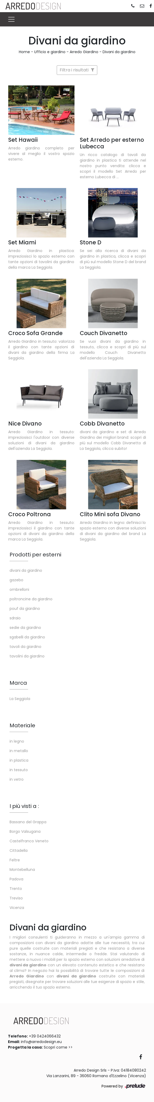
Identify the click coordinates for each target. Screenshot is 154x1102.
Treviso (16, 898)
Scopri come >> (58, 1047)
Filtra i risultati (77, 70)
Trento (16, 888)
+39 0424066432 (45, 1036)
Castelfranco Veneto (29, 841)
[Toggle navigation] (11, 19)
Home (24, 51)
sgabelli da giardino (27, 637)
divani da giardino (26, 570)
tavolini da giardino (27, 656)
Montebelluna (22, 869)
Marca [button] (18, 683)
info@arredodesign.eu (41, 1041)
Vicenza (17, 907)
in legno (17, 741)
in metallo (19, 750)
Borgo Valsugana (25, 831)
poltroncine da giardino (31, 599)
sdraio (15, 618)
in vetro (17, 779)
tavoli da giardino (25, 646)
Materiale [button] (22, 725)
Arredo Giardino (84, 51)
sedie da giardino (25, 627)
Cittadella (19, 850)
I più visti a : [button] (24, 806)
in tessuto (19, 769)
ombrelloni (19, 589)
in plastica (19, 760)
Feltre (15, 860)
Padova (16, 879)
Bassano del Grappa (28, 822)
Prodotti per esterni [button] (35, 554)
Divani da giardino (119, 51)
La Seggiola (20, 698)
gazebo (16, 580)
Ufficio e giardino (49, 51)
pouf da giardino (25, 608)
